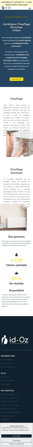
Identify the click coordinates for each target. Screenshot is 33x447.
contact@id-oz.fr (7, 2)
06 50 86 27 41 (19, 2)
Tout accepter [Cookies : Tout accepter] (16, 436)
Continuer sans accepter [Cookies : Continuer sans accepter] (16, 426)
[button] (29, 8)
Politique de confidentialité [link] (16, 444)
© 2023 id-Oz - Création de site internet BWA (16, 350)
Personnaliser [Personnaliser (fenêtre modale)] (16, 440)
